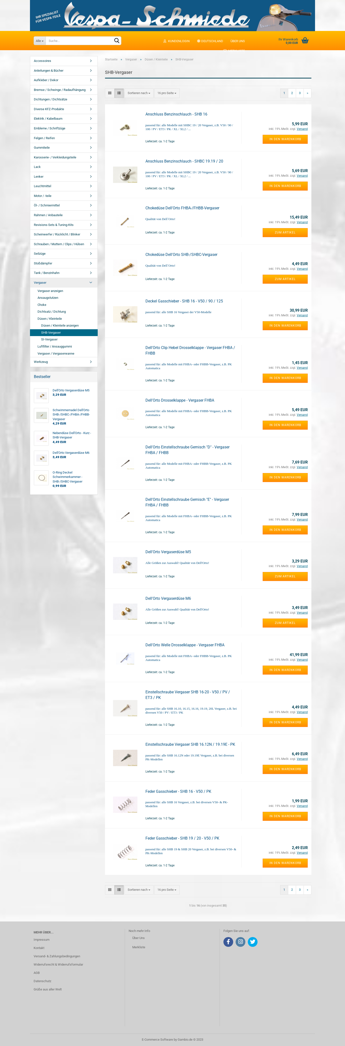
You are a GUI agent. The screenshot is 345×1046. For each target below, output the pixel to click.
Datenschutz (42, 981)
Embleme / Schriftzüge (49, 128)
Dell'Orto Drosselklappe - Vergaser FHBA (179, 400)
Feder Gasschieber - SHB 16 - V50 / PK (178, 791)
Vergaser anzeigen (50, 291)
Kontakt (39, 948)
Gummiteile (42, 147)
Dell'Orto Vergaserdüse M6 (168, 598)
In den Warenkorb (285, 139)
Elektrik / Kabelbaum (48, 118)
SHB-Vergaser (51, 332)
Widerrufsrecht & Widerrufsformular (58, 964)
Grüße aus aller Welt (48, 989)
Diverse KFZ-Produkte (49, 109)
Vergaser (40, 282)
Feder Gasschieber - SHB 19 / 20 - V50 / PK (182, 838)
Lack (37, 167)
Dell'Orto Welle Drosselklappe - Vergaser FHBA (184, 645)
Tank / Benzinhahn (46, 273)
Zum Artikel (285, 232)
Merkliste (234, 51)
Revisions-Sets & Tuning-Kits (54, 225)
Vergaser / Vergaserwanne (56, 353)
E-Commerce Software (157, 1039)
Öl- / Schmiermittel (47, 205)
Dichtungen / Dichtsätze (50, 99)
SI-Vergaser (49, 339)
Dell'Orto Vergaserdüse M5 (168, 552)
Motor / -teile (42, 196)
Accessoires (42, 61)
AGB (37, 973)
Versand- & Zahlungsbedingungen (57, 956)
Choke (42, 305)
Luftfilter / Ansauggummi (55, 346)
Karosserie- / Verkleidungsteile (55, 157)
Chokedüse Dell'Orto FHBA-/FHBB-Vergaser (182, 208)
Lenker (38, 176)
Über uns (237, 41)
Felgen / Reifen (44, 138)
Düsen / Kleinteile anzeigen (60, 325)
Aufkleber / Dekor (46, 80)
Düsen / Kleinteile (50, 318)
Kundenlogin (176, 41)
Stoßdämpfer (43, 263)
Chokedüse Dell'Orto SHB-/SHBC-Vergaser (181, 254)
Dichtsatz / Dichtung (52, 311)
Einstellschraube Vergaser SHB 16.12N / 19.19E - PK (190, 744)
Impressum (41, 939)
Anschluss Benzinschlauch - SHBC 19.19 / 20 (184, 161)
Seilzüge (40, 253)
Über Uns (138, 938)
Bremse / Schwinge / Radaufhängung (60, 90)
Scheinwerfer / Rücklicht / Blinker (57, 234)
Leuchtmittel (42, 186)
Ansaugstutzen (48, 298)
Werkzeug (41, 362)
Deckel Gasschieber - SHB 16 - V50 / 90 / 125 (184, 301)
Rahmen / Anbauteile (48, 215)
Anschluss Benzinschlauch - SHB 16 (176, 114)
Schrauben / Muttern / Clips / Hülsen (59, 244)
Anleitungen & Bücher (48, 70)
